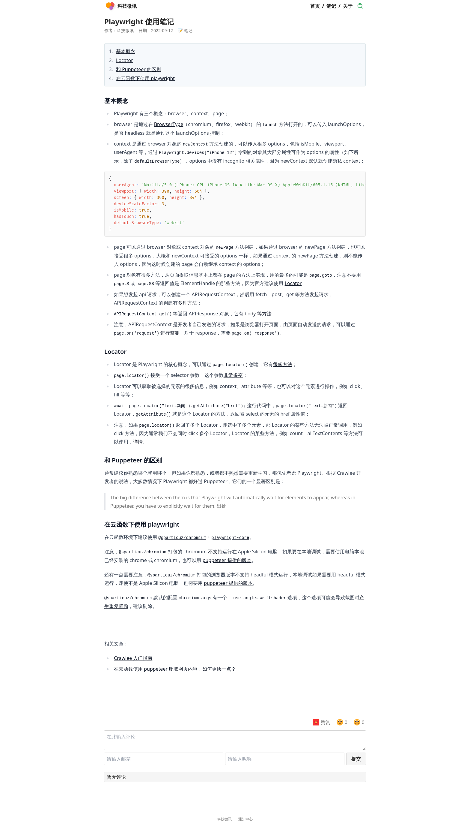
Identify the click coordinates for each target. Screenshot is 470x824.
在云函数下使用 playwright (145, 78)
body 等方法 (258, 313)
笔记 (331, 6)
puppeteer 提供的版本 (227, 560)
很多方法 (282, 364)
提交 (356, 759)
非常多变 (233, 375)
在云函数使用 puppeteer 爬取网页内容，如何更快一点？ (175, 669)
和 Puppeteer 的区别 (138, 69)
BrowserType (168, 124)
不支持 (215, 551)
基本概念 (125, 51)
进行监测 (170, 332)
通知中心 (245, 819)
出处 (221, 506)
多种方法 (187, 302)
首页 (315, 6)
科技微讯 (224, 819)
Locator (124, 60)
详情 (138, 441)
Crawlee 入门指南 (133, 658)
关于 (347, 6)
